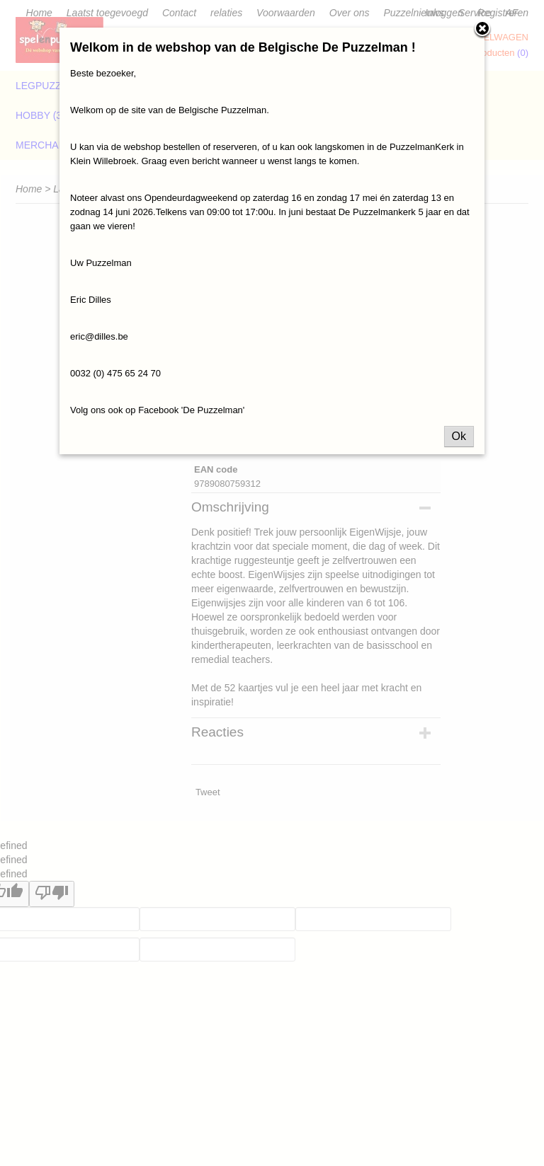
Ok (459, 436)
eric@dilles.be (99, 336)
